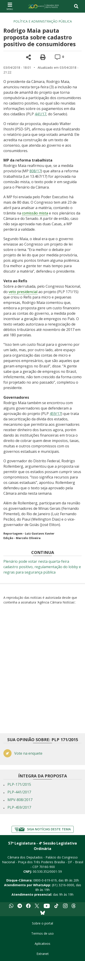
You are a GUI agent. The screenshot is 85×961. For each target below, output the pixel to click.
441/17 (40, 114)
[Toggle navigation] (76, 6)
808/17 (35, 171)
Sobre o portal (42, 923)
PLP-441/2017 (19, 792)
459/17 (55, 413)
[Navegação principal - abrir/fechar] (10, 6)
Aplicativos (42, 943)
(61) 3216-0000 (63, 885)
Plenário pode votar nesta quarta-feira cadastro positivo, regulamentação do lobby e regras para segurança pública (42, 567)
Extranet (42, 954)
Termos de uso (42, 933)
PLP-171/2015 (19, 784)
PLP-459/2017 (19, 807)
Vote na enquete (28, 753)
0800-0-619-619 (45, 880)
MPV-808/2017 (19, 799)
